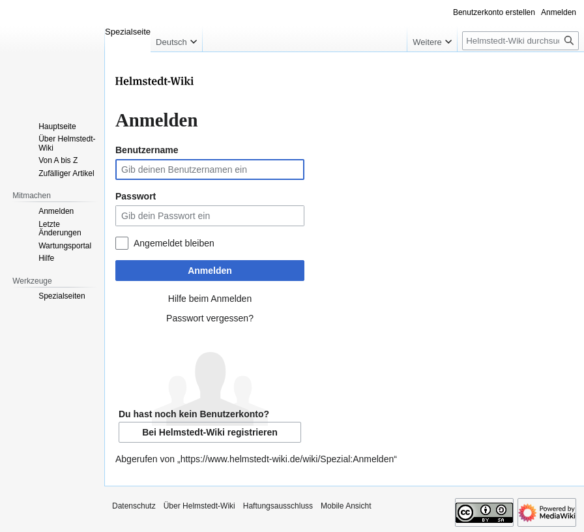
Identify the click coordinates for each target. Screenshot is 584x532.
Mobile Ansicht (346, 505)
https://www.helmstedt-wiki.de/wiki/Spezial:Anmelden (287, 459)
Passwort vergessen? (210, 318)
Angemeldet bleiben (174, 243)
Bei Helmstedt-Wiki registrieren (210, 432)
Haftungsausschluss (278, 505)
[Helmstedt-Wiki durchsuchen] (520, 40)
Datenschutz (134, 505)
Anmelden (210, 270)
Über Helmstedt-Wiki (199, 505)
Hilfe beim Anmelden (210, 298)
